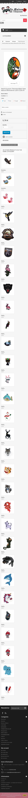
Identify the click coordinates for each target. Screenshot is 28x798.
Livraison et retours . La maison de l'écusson (11, 782)
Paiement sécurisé (5, 788)
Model (2, 93)
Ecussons (8, 41)
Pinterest (23, 100)
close (24, 795)
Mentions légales (5, 784)
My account (5, 748)
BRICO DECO (4, 732)
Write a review (5, 107)
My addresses (4, 754)
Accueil (3, 780)
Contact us (19, 1)
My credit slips (4, 752)
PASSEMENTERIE (5, 734)
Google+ (16, 100)
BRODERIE (3, 727)
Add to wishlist (8, 136)
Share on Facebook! (7, 112)
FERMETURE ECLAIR (6, 728)
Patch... (3, 206)
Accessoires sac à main (6, 742)
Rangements (4, 730)
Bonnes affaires (4, 723)
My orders (3, 750)
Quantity (5, 124)
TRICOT (3, 736)
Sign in (24, 1)
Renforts (3, 721)
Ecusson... (3, 170)
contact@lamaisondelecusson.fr (14, 772)
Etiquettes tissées (5, 744)
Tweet (4, 100)
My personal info (5, 756)
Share (9, 100)
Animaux (14, 41)
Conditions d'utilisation (6, 786)
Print (4, 114)
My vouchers (4, 758)
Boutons (3, 738)
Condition (3, 95)
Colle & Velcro (4, 740)
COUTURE (3, 725)
